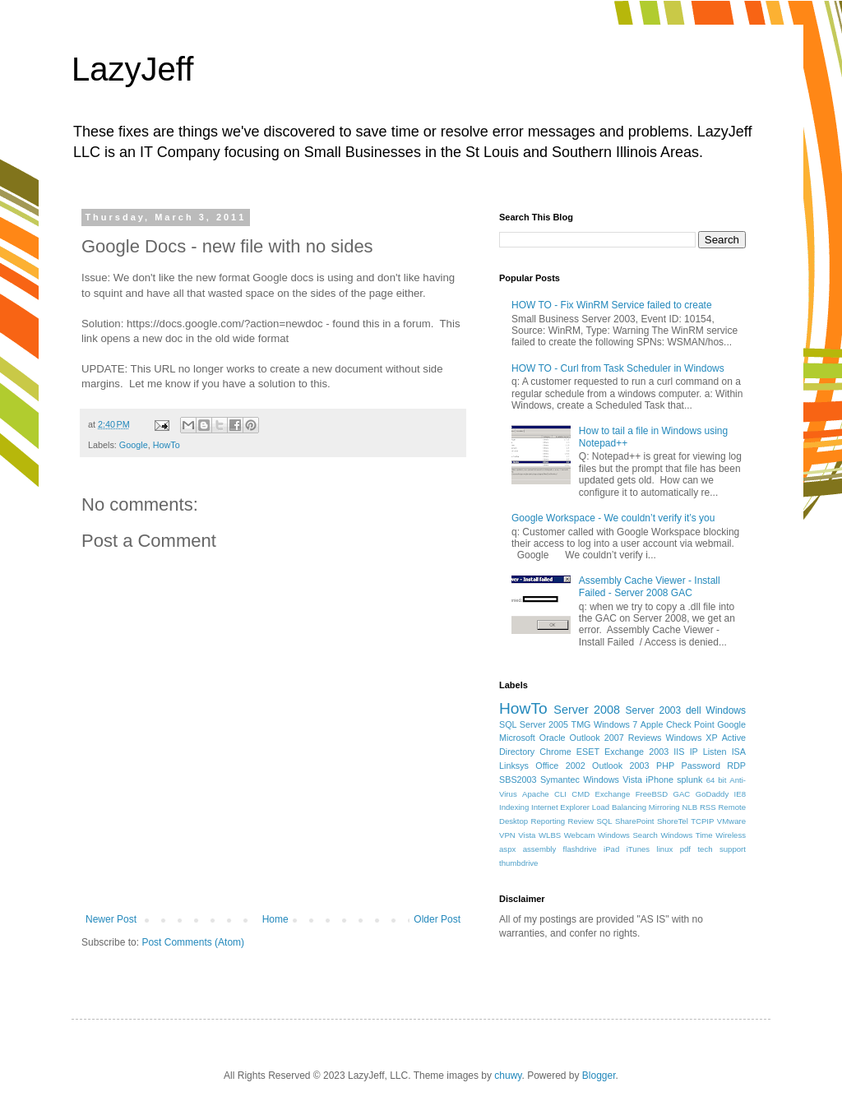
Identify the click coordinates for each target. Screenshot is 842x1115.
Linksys (514, 765)
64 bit (716, 779)
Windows (726, 710)
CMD (580, 793)
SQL (604, 821)
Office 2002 (560, 765)
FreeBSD (652, 793)
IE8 (740, 793)
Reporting (548, 821)
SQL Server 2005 (533, 724)
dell (693, 710)
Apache (535, 793)
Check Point (690, 724)
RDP (736, 765)
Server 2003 (653, 710)
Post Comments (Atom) (192, 942)
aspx (507, 849)
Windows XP (692, 738)
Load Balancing (619, 807)
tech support (721, 849)
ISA (739, 751)
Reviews (645, 738)
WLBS (550, 835)
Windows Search (628, 835)
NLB (689, 807)
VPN (507, 835)
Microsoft (517, 738)
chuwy (507, 1075)
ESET (587, 751)
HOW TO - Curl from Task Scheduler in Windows (617, 368)
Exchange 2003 (636, 751)
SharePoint (634, 821)
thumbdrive (518, 862)
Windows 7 (615, 724)
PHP (665, 765)
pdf (685, 849)
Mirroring (664, 807)
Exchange (613, 793)
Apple (652, 724)
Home (275, 919)
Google (133, 445)
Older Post (437, 919)
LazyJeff (132, 69)
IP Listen (708, 751)
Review (581, 821)
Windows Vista (612, 779)
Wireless (730, 835)
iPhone (659, 779)
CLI (560, 793)
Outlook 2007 (597, 738)
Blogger (599, 1075)
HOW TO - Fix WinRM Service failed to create (611, 305)
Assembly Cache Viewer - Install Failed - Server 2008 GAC (649, 586)
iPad (611, 849)
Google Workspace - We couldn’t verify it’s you (613, 518)
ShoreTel (672, 821)
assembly (540, 849)
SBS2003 (518, 779)
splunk (689, 779)
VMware (731, 821)
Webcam (579, 835)
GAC (682, 793)
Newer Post (111, 919)
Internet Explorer (560, 807)
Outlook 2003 (621, 765)
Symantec (560, 779)
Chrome (555, 751)
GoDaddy (712, 793)
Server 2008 (586, 709)
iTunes (638, 849)
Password (701, 765)
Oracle (552, 738)
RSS (708, 807)
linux (665, 849)
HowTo (166, 445)
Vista (526, 835)
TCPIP (702, 821)
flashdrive (580, 849)
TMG (581, 724)
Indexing (514, 807)
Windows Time (686, 835)
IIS (678, 751)
